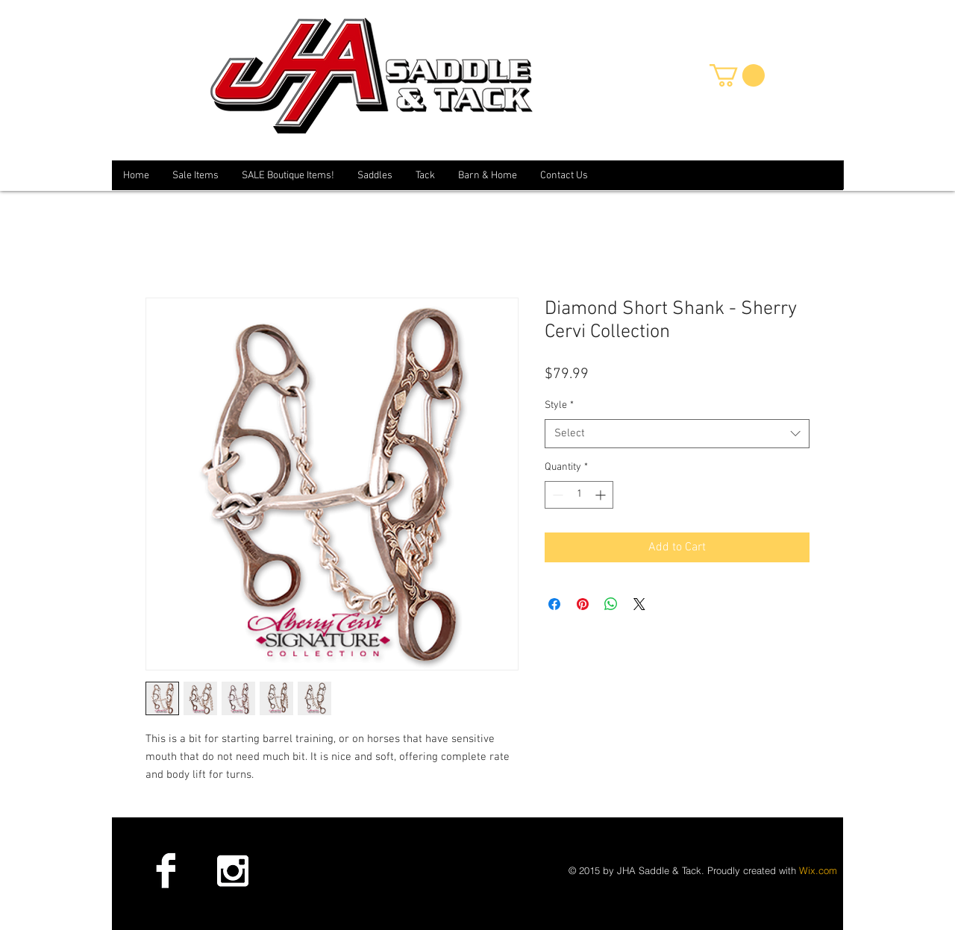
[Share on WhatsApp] (611, 604)
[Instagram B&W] (232, 870)
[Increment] (601, 495)
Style (559, 405)
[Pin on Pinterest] (583, 604)
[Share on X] (639, 604)
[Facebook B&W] (165, 870)
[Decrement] (556, 495)
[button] (737, 75)
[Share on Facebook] (554, 604)
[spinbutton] (579, 495)
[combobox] (677, 433)
